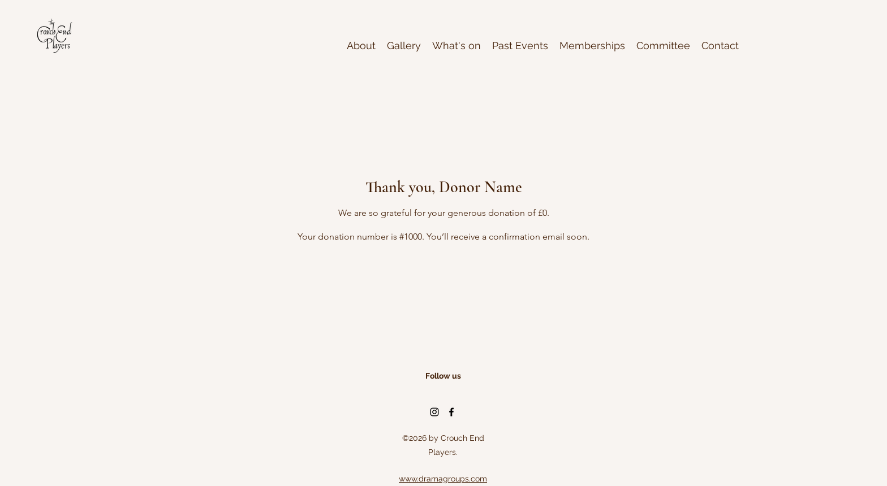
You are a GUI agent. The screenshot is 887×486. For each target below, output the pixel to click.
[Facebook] (451, 412)
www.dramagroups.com (443, 478)
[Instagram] (434, 412)
